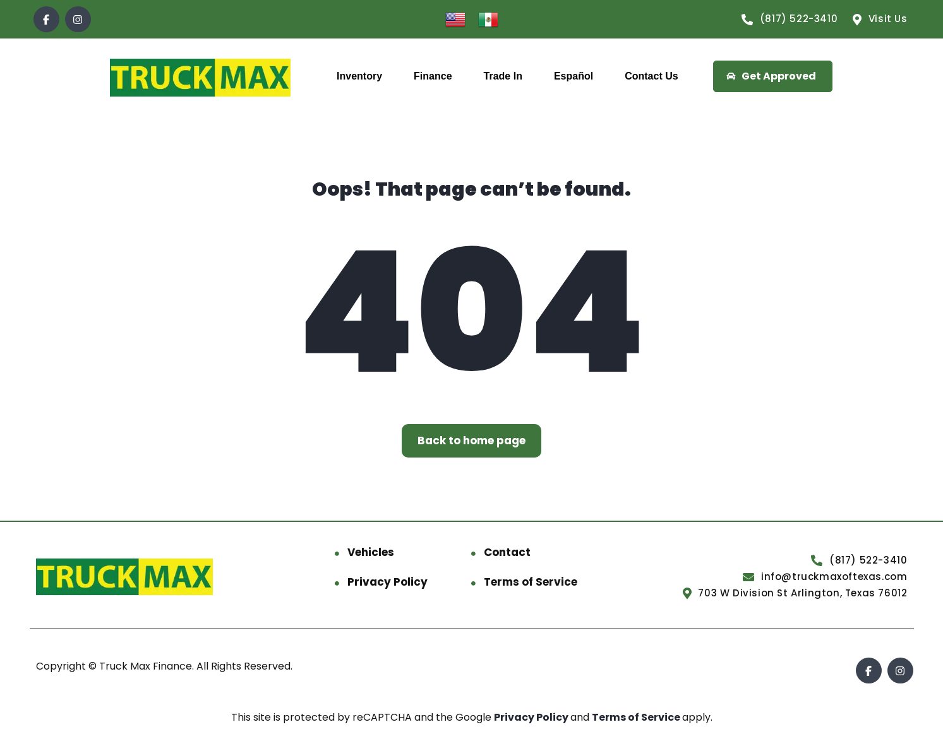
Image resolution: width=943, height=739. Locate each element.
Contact (507, 552)
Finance (433, 76)
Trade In (503, 76)
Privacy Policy (387, 581)
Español (573, 76)
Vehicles (370, 552)
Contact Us (651, 76)
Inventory (359, 76)
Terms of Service (530, 581)
